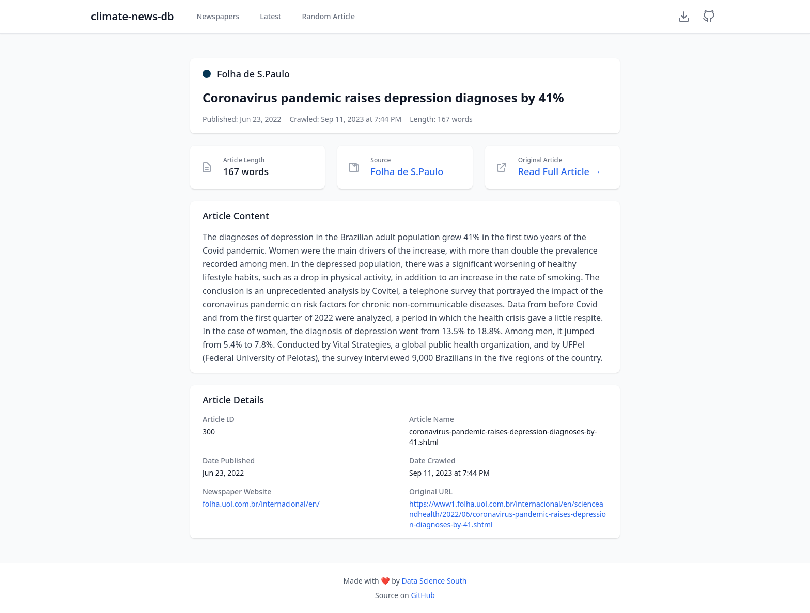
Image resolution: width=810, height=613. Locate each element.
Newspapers (217, 16)
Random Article (328, 16)
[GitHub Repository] (708, 16)
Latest (270, 16)
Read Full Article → (559, 171)
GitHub (423, 595)
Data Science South (433, 581)
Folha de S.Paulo (406, 171)
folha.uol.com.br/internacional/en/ (261, 504)
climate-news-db (132, 16)
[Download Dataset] (684, 16)
